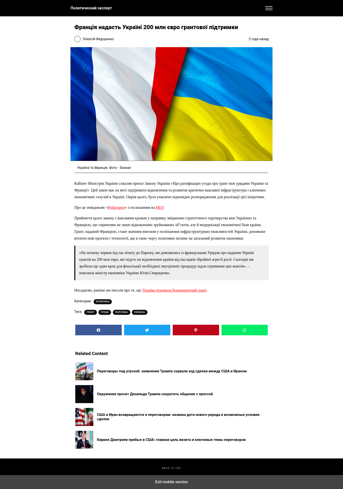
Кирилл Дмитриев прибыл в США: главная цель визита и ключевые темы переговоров (171, 440)
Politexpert (116, 207)
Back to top (171, 468)
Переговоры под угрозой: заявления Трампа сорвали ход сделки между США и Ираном (172, 371)
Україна (139, 312)
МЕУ (160, 207)
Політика (121, 312)
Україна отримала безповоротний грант (174, 290)
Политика (103, 301)
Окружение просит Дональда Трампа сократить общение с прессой (155, 394)
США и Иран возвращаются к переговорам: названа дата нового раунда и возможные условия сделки (178, 417)
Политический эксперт (91, 8)
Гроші (105, 312)
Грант (91, 312)
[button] (98, 330)
